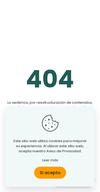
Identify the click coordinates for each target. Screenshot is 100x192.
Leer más (50, 160)
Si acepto (50, 173)
